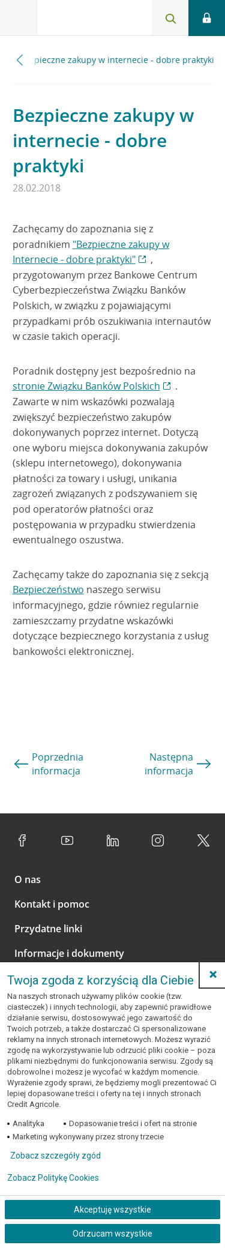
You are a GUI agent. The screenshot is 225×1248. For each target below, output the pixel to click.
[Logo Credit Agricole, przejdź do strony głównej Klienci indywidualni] (81, 20)
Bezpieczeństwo (48, 589)
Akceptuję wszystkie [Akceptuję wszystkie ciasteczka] (112, 1209)
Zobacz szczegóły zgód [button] (55, 1155)
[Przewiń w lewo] (20, 59)
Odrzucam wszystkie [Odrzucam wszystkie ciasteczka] (112, 1233)
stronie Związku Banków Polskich (86, 386)
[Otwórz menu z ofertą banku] (18, 18)
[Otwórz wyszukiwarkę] (170, 18)
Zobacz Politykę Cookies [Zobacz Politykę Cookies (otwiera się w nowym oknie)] (53, 1178)
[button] (213, 974)
